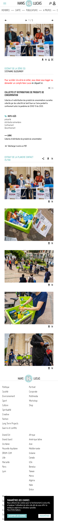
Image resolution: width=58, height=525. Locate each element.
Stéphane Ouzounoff (14, 71)
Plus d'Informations (14, 510)
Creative (5, 414)
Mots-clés (12, 116)
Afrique (32, 434)
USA (30, 462)
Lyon (4, 471)
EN (52, 88)
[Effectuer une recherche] (50, 3)
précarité (8, 119)
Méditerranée (34, 448)
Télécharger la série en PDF (17, 146)
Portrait (32, 387)
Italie (31, 484)
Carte (18, 10)
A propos (47, 10)
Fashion (5, 418)
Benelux (32, 466)
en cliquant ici (37, 83)
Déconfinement (10, 128)
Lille (3, 457)
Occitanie (6, 444)
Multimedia (33, 396)
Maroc (31, 475)
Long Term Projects (10, 423)
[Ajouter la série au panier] (52, 158)
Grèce (31, 489)
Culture (5, 405)
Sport (4, 400)
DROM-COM (7, 453)
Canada (32, 457)
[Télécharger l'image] (42, 59)
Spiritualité (6, 409)
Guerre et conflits (9, 428)
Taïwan (31, 471)
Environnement (8, 396)
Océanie (32, 453)
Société (5, 391)
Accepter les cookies (17, 516)
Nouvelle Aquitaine (10, 448)
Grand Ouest (7, 439)
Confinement (9, 125)
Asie (30, 444)
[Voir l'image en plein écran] (52, 59)
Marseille (6, 462)
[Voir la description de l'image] (49, 59)
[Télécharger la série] (48, 158)
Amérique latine (35, 439)
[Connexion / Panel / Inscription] (54, 3)
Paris (4, 466)
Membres (6, 10)
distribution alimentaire (13, 122)
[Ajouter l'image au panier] (46, 59)
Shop (31, 405)
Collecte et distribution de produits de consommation (23, 139)
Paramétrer (44, 516)
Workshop (33, 400)
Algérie (32, 480)
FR (49, 88)
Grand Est (6, 434)
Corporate (33, 391)
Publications (32, 10)
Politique (5, 387)
